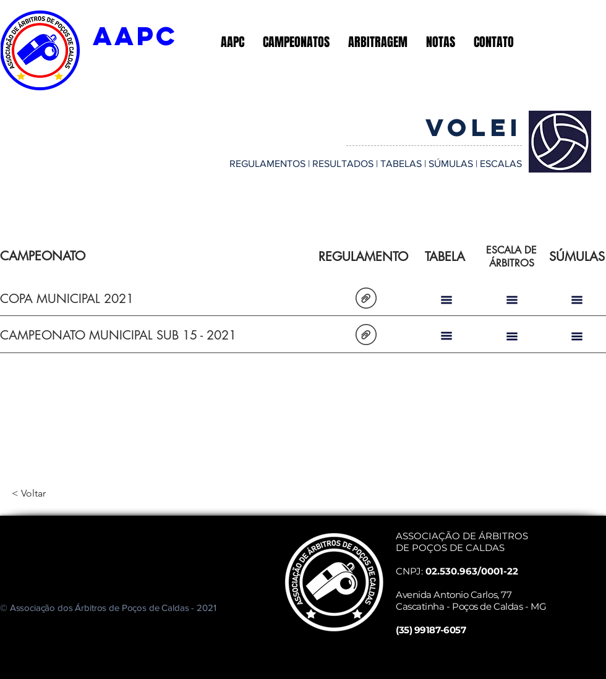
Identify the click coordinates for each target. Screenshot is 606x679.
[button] (232, 42)
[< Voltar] (52, 493)
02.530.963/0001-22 (471, 571)
